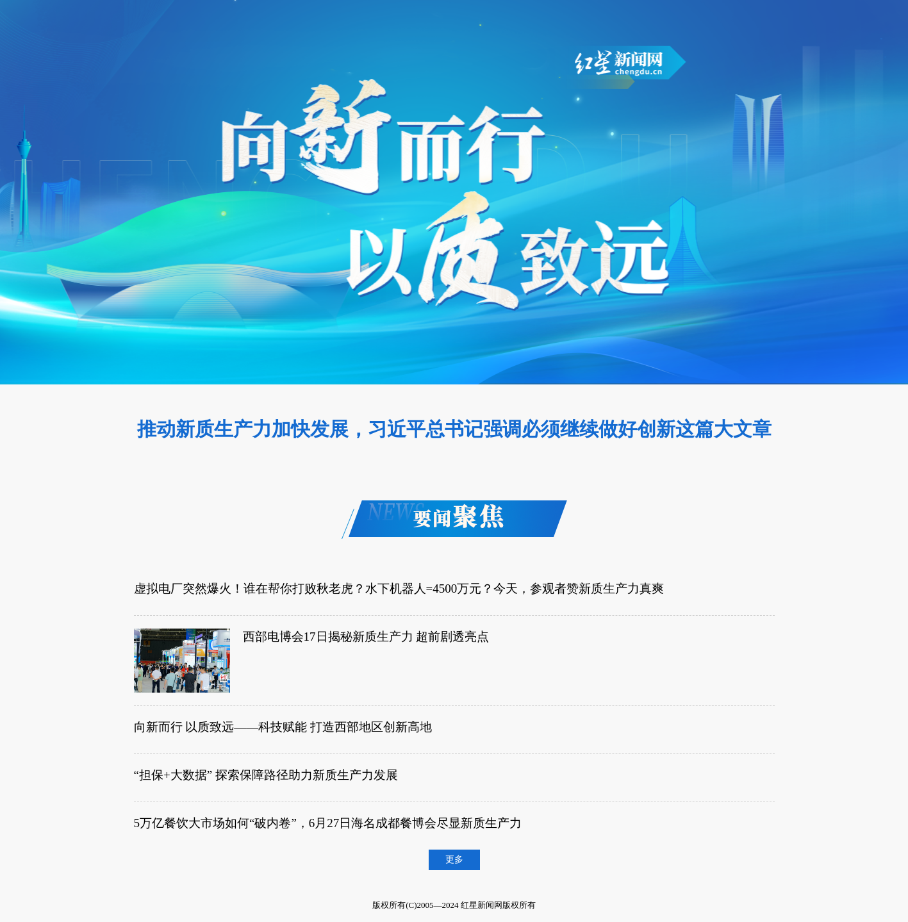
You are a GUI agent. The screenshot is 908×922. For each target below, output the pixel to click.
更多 (454, 859)
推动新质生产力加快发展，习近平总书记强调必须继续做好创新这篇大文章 (454, 429)
